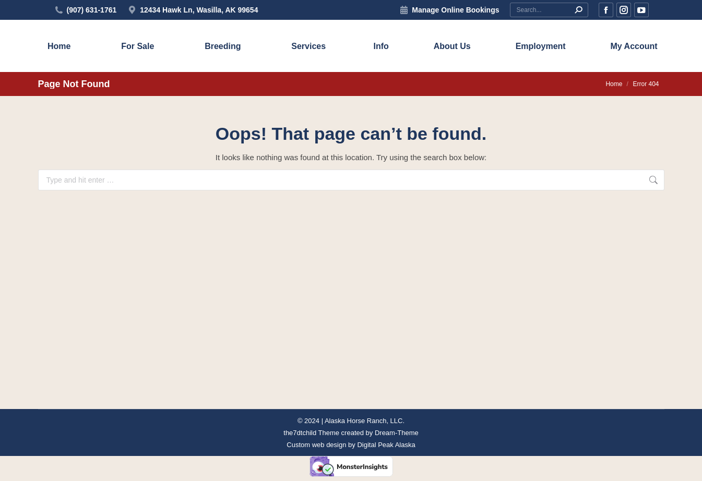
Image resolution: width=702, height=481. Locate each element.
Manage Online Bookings (455, 10)
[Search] (549, 10)
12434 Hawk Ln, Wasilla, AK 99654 (192, 10)
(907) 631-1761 (92, 10)
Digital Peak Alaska (386, 445)
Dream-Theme (397, 433)
